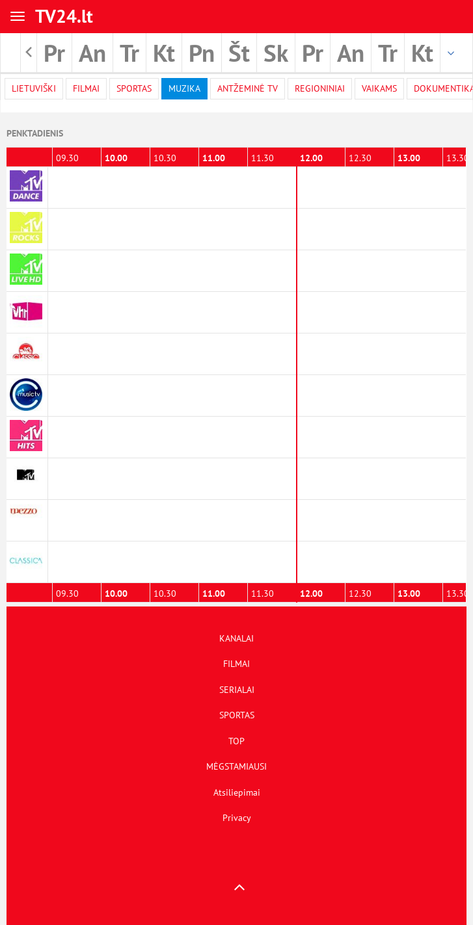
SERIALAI (236, 689)
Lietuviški (34, 88)
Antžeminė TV (247, 88)
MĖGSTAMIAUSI (236, 766)
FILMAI (236, 663)
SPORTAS (236, 715)
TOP (236, 741)
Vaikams (379, 88)
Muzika (184, 88)
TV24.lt (64, 16)
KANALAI (236, 638)
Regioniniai (320, 88)
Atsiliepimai (236, 792)
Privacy (237, 817)
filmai (86, 88)
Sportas (134, 88)
